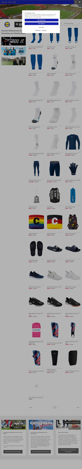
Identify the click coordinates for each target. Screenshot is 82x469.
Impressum (44, 30)
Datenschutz (38, 30)
